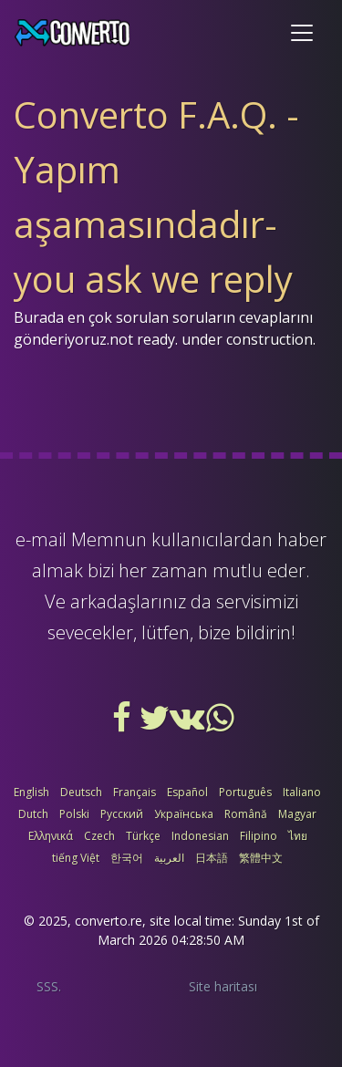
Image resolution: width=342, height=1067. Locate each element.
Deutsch (81, 792)
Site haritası (223, 986)
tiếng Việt (75, 857)
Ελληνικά (50, 836)
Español (187, 792)
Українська (183, 814)
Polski (74, 814)
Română (245, 814)
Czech (99, 836)
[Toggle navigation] (301, 33)
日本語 (211, 857)
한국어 (126, 857)
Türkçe (143, 836)
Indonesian (200, 836)
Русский (121, 814)
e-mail (41, 539)
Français (134, 792)
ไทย (297, 836)
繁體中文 (261, 857)
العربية (169, 857)
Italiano (302, 792)
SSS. (48, 986)
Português (245, 792)
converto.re (108, 920)
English (31, 792)
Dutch (33, 814)
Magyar (297, 814)
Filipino (258, 836)
